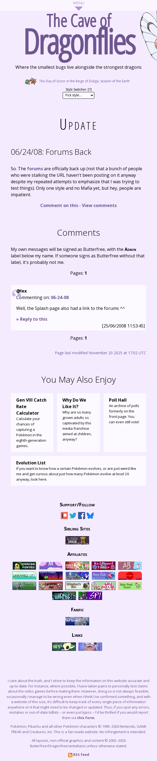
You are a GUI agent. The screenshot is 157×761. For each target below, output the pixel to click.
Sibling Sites (77, 528)
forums (35, 169)
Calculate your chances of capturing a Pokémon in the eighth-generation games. (32, 422)
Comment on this (59, 205)
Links (77, 634)
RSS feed (78, 754)
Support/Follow (77, 504)
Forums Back (51, 151)
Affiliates (77, 553)
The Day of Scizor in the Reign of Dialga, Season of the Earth (79, 81)
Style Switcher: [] (79, 89)
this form (85, 717)
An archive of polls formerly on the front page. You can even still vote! (125, 410)
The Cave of (78, 32)
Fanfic (77, 609)
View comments (99, 205)
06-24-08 (60, 297)
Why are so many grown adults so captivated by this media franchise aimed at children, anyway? (78, 419)
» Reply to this (31, 319)
